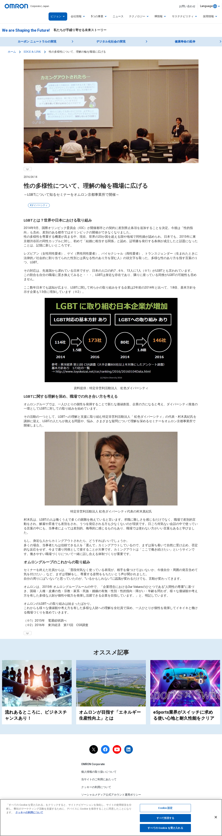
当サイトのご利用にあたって (99, 779)
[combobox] (210, 6)
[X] (93, 749)
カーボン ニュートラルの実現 (37, 41)
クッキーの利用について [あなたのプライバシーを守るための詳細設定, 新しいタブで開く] (29, 813)
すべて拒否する (165, 818)
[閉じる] (216, 818)
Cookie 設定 (165, 808)
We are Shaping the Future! (26, 30)
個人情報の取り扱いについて (99, 771)
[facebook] (105, 749)
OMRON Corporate (93, 764)
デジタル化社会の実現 (110, 41)
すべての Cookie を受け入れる (165, 828)
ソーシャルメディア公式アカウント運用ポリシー (111, 794)
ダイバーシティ (39, 205)
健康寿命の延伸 (185, 41)
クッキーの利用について (96, 786)
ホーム (12, 51)
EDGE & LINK (32, 51)
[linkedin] (128, 749)
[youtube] (117, 749)
